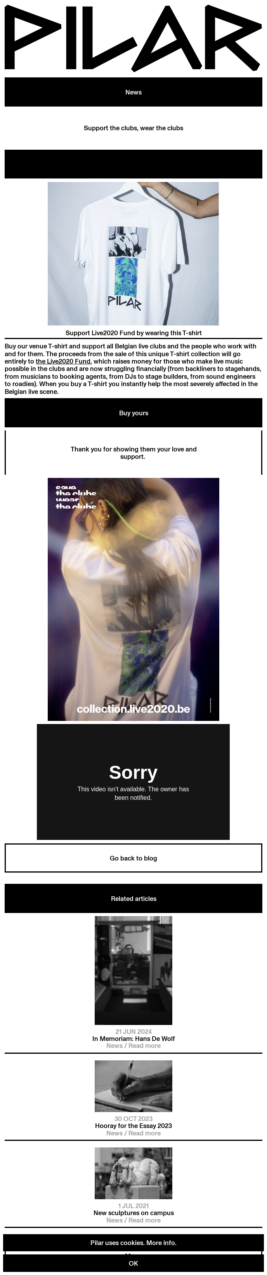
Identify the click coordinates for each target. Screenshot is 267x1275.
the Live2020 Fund (63, 361)
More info (160, 1242)
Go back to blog (133, 857)
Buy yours (133, 412)
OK (133, 1263)
